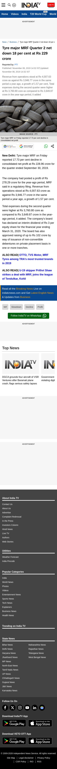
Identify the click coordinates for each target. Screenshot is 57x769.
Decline (29, 307)
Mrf (5, 307)
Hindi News (7, 529)
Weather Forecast (10, 557)
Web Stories (7, 541)
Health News (8, 615)
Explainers (7, 607)
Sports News (8, 599)
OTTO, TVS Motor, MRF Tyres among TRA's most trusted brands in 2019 (27, 259)
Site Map (11, 758)
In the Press (7, 521)
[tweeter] (12, 708)
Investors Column (10, 525)
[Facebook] (5, 708)
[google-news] (42, 708)
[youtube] (27, 708)
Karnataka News (9, 690)
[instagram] (20, 708)
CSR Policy (21, 761)
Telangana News (36, 653)
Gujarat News (8, 682)
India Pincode (8, 561)
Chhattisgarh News (11, 678)
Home (4, 14)
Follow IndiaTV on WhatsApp (28, 315)
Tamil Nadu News (10, 670)
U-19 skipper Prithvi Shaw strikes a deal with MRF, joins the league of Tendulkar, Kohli (27, 274)
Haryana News (9, 653)
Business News (9, 611)
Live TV (5, 533)
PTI (16, 64)
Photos (5, 586)
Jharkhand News (10, 657)
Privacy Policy (43, 758)
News (4, 42)
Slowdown (16, 307)
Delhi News (7, 649)
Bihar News (7, 645)
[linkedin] (35, 708)
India (24, 14)
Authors (5, 537)
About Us (6, 508)
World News (7, 582)
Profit (40, 307)
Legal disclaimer (26, 758)
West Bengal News (37, 657)
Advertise (6, 512)
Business (13, 42)
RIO (31, 761)
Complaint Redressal (11, 517)
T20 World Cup (38, 14)
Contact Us (7, 504)
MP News (6, 661)
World (53, 14)
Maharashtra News (37, 645)
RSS (39, 761)
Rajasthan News (36, 649)
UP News (6, 674)
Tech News (7, 603)
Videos (15, 14)
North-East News (10, 665)
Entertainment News (11, 594)
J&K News (7, 686)
